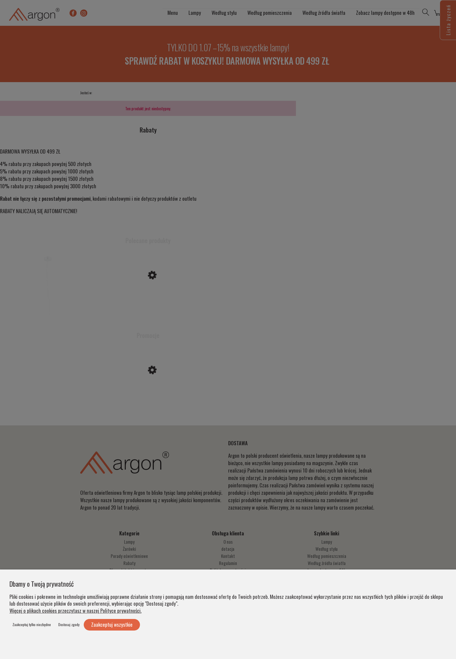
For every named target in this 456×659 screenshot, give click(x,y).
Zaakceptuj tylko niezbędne (31, 624)
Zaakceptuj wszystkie (112, 624)
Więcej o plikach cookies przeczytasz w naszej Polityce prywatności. (75, 610)
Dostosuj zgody (69, 624)
